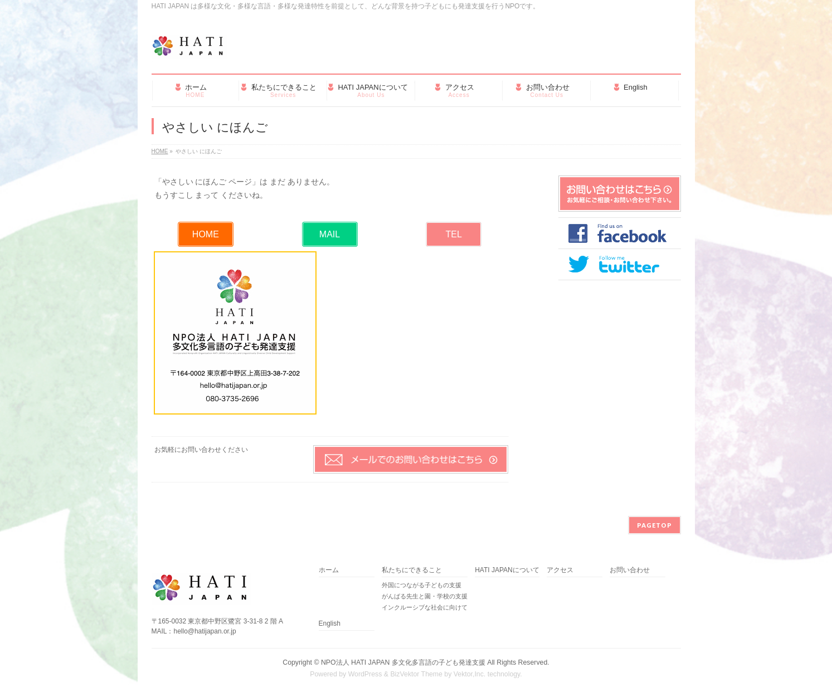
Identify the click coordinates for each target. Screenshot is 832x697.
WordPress (365, 674)
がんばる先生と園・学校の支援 (425, 596)
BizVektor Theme (416, 674)
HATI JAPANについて (507, 570)
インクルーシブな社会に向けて (425, 607)
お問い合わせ (630, 570)
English (329, 623)
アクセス (560, 570)
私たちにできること (412, 570)
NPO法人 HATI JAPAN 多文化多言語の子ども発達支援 (403, 662)
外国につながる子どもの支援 (421, 585)
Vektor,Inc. (470, 674)
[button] (205, 234)
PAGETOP (654, 525)
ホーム (329, 570)
